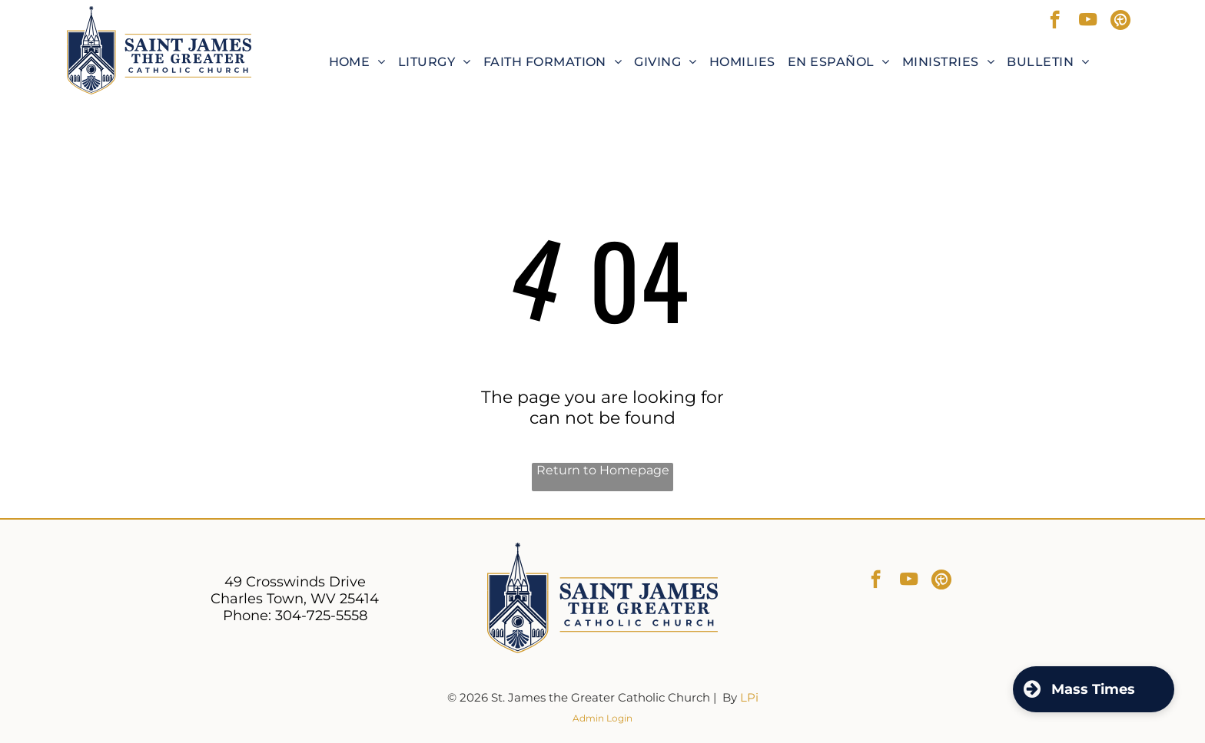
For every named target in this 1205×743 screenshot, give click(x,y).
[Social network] (1120, 21)
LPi (749, 697)
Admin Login (602, 718)
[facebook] (1054, 21)
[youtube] (1087, 21)
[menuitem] (357, 61)
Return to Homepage (602, 470)
